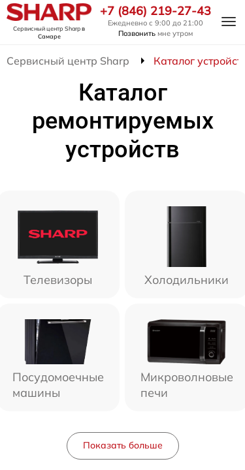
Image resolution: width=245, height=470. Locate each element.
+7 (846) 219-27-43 (155, 11)
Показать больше (123, 445)
